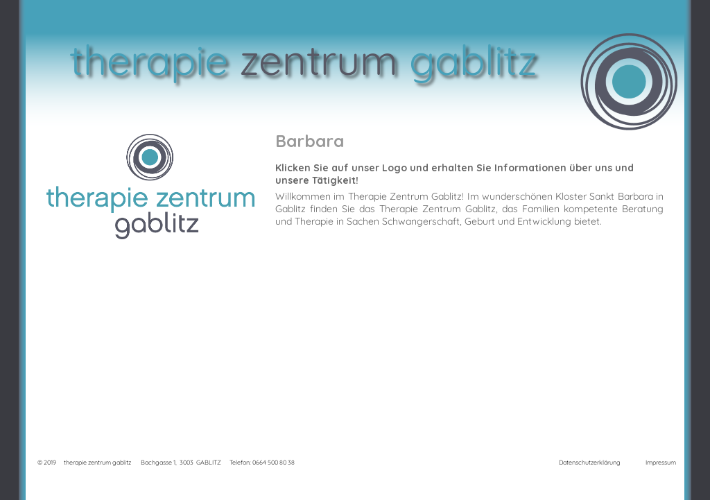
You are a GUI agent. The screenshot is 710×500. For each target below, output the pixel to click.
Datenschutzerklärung (590, 462)
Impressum (661, 462)
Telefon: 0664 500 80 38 (262, 462)
